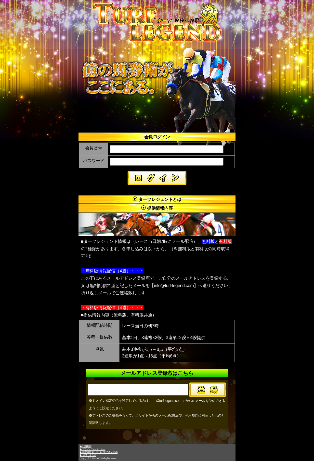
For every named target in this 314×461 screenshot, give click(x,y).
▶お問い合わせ (88, 455)
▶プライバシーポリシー (92, 449)
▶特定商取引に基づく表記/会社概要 (99, 452)
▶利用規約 (86, 446)
